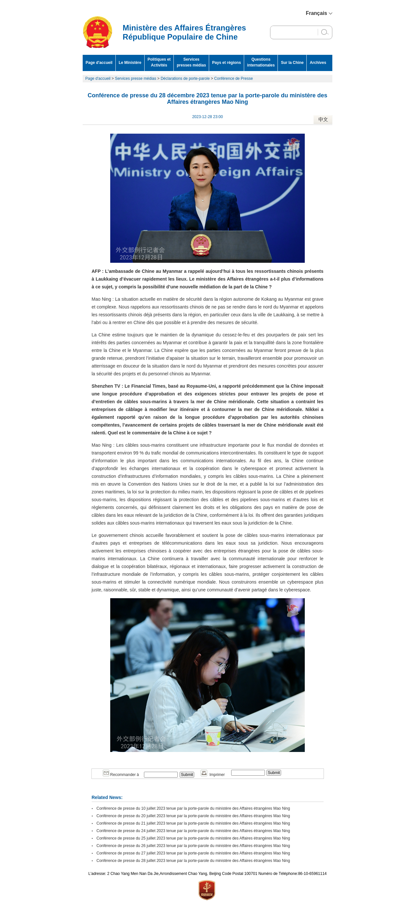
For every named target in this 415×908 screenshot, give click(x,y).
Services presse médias (135, 78)
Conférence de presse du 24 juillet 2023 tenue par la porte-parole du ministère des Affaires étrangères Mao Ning (193, 831)
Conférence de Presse (233, 78)
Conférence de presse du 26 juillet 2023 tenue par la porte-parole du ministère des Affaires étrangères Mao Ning (193, 845)
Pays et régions (226, 62)
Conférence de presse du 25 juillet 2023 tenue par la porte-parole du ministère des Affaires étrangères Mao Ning (193, 838)
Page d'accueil (99, 62)
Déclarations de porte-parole (184, 78)
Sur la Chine (292, 62)
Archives (318, 62)
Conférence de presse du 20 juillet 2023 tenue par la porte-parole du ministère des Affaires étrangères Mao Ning (193, 816)
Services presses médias (191, 62)
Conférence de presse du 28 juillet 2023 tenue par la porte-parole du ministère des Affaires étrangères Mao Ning (193, 860)
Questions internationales (261, 62)
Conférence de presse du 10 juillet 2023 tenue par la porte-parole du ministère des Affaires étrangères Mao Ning (193, 808)
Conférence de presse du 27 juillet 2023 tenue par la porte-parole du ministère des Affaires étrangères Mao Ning (193, 853)
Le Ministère (130, 62)
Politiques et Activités (159, 62)
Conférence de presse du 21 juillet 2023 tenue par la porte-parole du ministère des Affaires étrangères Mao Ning (193, 823)
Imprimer (213, 774)
